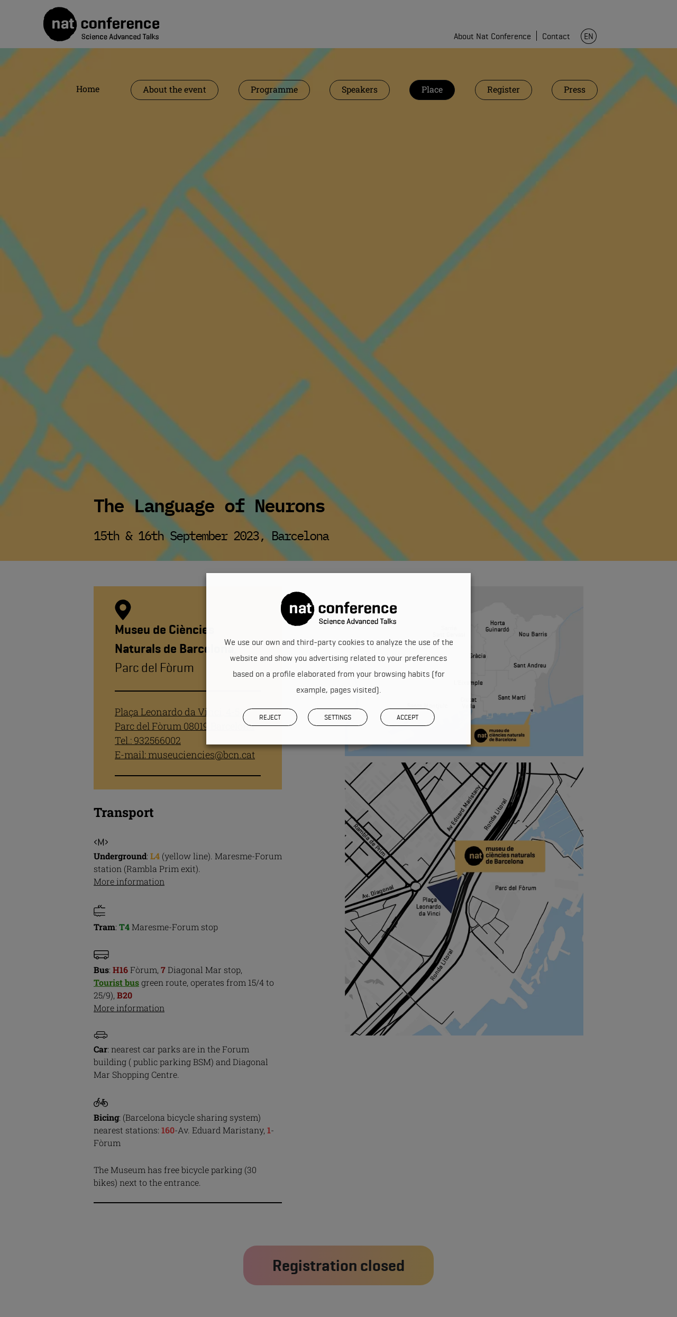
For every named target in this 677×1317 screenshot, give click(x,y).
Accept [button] (407, 717)
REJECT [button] (270, 717)
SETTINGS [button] (337, 717)
